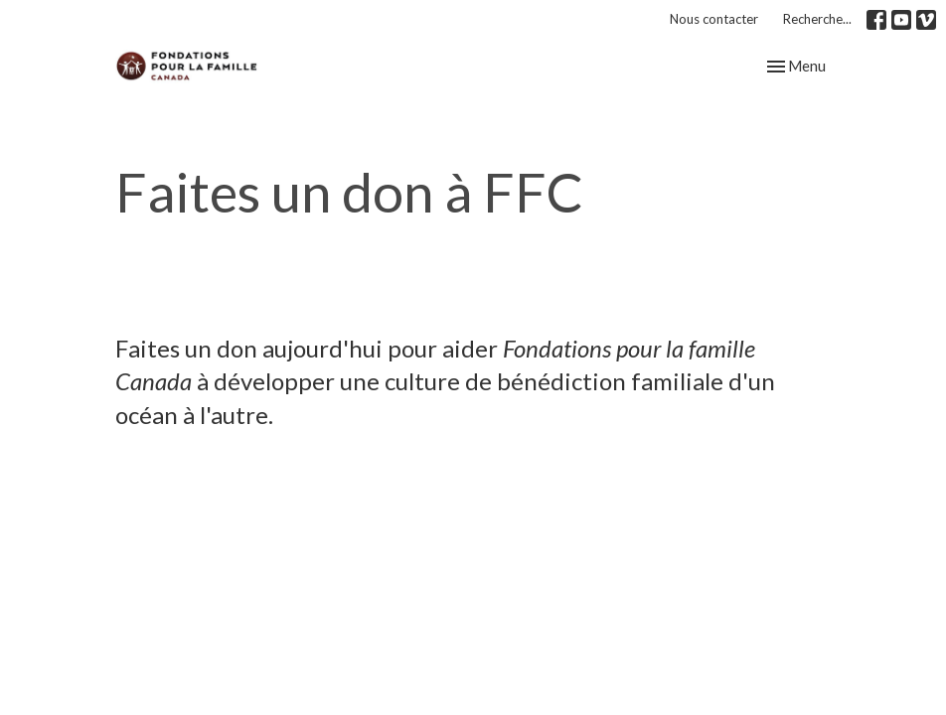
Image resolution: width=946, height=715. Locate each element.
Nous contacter (714, 19)
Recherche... (817, 19)
